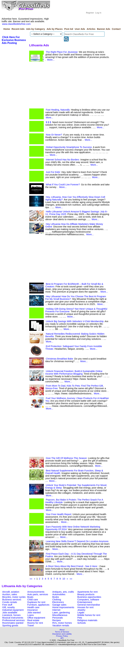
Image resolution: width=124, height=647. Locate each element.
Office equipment (36, 617)
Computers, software (88, 599)
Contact (116, 29)
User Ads (80, 29)
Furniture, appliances (38, 604)
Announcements (35, 592)
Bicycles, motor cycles (14, 597)
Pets (79, 617)
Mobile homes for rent (88, 615)
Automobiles (58, 594)
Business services (11, 599)
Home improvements (63, 607)
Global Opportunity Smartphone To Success (69, 147)
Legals (80, 612)
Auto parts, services (37, 594)
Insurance (32, 610)
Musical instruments (12, 617)
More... (51, 59)
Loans (30, 615)
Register (90, 13)
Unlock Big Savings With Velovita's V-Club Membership (75, 321)
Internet (56, 610)
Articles (91, 29)
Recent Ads (18, 29)
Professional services (13, 620)
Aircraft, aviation (10, 592)
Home (6, 29)
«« (31, 578)
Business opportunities (89, 597)
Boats (30, 597)
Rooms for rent (35, 623)
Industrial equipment (13, 610)
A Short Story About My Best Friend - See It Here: (72, 566)
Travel (30, 625)
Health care (33, 607)
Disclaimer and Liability (62, 634)
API (62, 638)
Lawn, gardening (61, 612)
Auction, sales (9, 594)
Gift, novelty (8, 607)
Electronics (58, 602)
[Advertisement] (69, 85)
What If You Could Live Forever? (63, 184)
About (62, 630)
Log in (98, 13)
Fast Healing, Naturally (58, 109)
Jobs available (9, 612)
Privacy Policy (62, 636)
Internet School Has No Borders (62, 159)
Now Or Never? (54, 134)
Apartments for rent (87, 592)
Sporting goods (10, 625)
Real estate (33, 620)
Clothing (56, 599)
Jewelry (81, 610)
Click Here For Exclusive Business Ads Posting (14, 40)
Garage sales (59, 604)
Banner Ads (103, 29)
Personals (57, 617)
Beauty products (85, 594)
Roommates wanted (12, 623)
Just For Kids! (53, 172)
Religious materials (87, 620)
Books (55, 597)
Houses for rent (85, 607)
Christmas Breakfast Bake (59, 358)
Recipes (56, 620)
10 (63, 578)
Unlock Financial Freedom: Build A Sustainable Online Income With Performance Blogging (73, 372)
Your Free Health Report (58, 514)
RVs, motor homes (62, 623)
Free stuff (7, 604)
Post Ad (68, 29)
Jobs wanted (34, 612)
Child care (32, 599)
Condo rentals (9, 602)
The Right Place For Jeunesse (62, 52)
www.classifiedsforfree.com (16, 24)
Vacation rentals (60, 625)
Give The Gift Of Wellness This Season (66, 458)
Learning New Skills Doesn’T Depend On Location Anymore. (77, 541)
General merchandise (88, 604)
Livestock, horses (11, 615)
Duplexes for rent (36, 602)
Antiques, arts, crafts (63, 592)
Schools (81, 623)
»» (71, 578)
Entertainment (84, 602)
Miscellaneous (59, 615)
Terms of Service (62, 632)
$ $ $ (48, 122)
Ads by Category (35, 29)
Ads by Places (55, 29)
